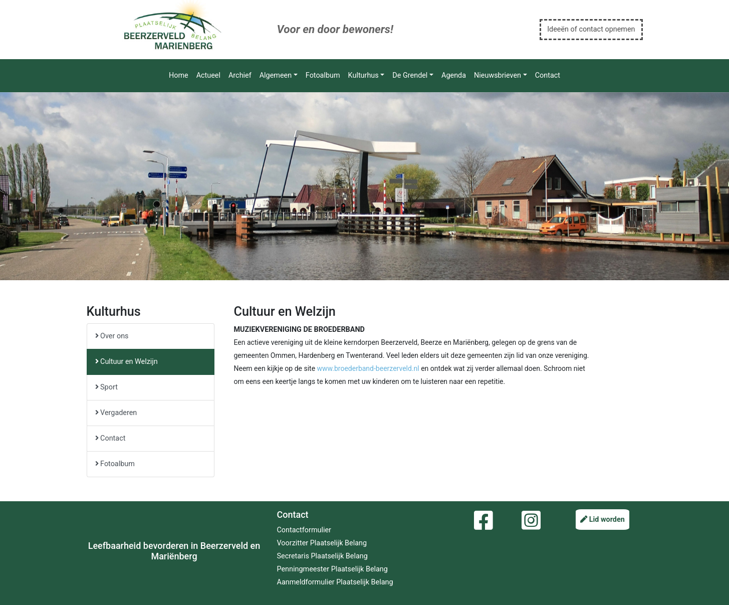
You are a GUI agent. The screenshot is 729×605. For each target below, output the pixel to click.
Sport (106, 387)
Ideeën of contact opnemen (591, 29)
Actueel (208, 75)
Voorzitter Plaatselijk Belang (322, 543)
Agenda (453, 75)
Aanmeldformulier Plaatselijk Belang (335, 582)
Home (178, 75)
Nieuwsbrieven (497, 75)
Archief (240, 75)
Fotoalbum (323, 75)
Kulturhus (363, 75)
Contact (547, 75)
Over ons (112, 336)
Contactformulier (304, 530)
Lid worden (602, 519)
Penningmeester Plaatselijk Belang (332, 569)
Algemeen (276, 75)
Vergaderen (116, 413)
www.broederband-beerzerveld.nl (368, 368)
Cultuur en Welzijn (126, 361)
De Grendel (409, 75)
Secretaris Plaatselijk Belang (322, 556)
